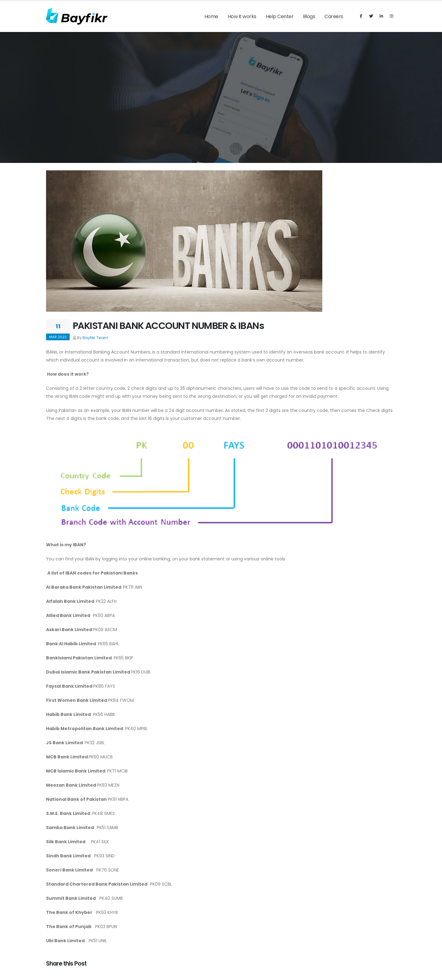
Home (211, 16)
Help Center (280, 16)
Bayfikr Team (95, 337)
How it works (242, 16)
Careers (333, 16)
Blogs (309, 16)
